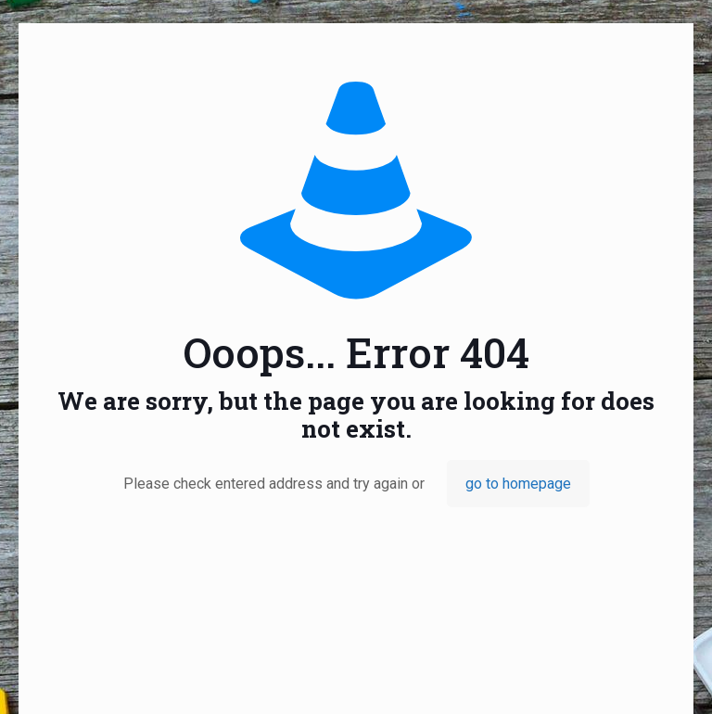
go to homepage (518, 483)
